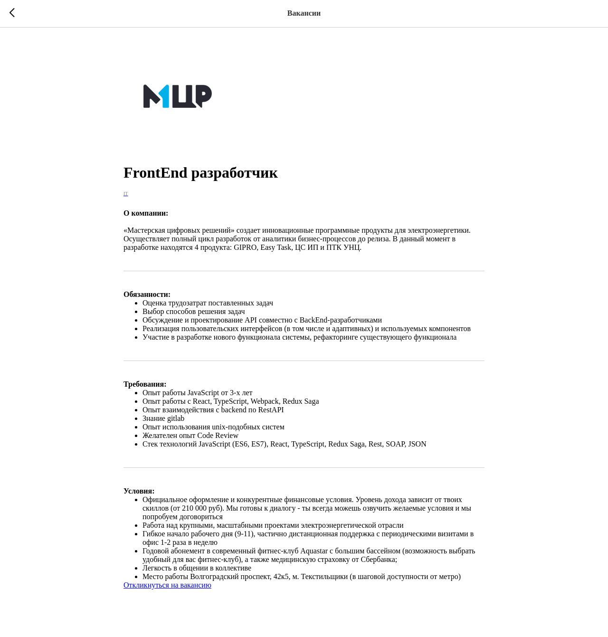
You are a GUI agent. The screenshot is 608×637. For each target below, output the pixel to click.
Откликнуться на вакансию (167, 587)
